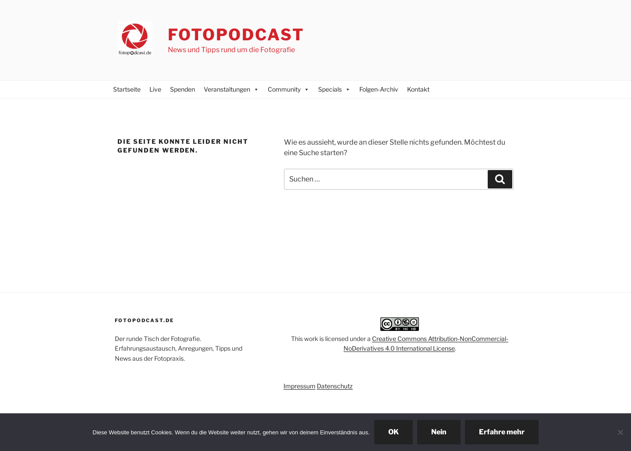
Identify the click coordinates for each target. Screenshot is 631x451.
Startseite (127, 89)
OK (393, 432)
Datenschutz (335, 386)
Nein (439, 432)
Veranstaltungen (231, 89)
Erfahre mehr (502, 432)
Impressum (300, 386)
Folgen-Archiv (378, 89)
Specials (334, 89)
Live (155, 89)
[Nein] (620, 432)
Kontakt (418, 89)
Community (288, 89)
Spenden (182, 89)
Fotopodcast (236, 34)
